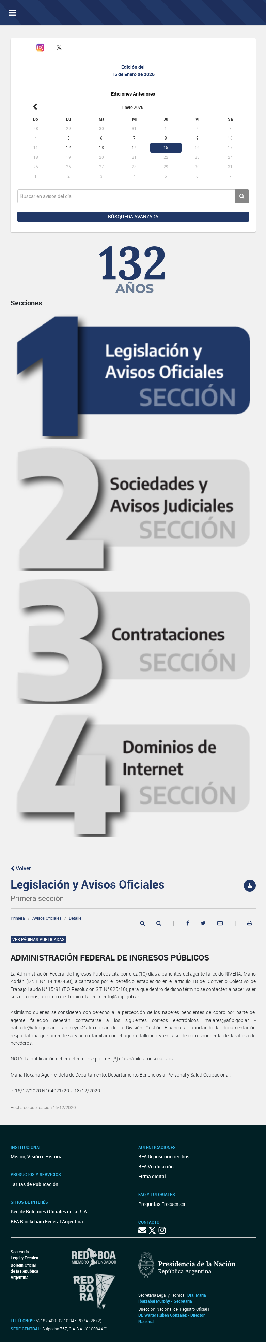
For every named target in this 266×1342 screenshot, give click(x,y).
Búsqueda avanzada (133, 216)
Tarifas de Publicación (34, 1184)
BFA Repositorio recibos (163, 1156)
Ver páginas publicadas (38, 939)
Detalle (75, 918)
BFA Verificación (156, 1166)
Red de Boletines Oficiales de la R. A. (49, 1211)
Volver (21, 868)
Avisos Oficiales (46, 918)
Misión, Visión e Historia (37, 1156)
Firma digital (152, 1176)
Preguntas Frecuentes (161, 1204)
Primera (18, 918)
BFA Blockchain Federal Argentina (47, 1221)
